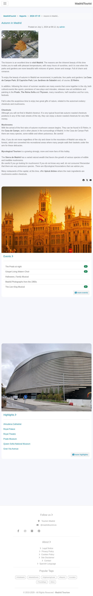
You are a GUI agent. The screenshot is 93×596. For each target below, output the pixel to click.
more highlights (80, 455)
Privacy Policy (48, 551)
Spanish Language (48, 564)
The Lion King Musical (15, 287)
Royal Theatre (9, 434)
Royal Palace (9, 429)
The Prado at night (13, 267)
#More (52, 582)
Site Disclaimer (47, 558)
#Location (72, 577)
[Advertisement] (46, 320)
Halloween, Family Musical (17, 277)
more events (81, 293)
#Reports (62, 577)
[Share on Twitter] (87, 180)
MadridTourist (83, 3)
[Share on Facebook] (84, 180)
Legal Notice (47, 548)
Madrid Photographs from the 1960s (21, 282)
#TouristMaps (42, 582)
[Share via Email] (91, 180)
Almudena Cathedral (12, 424)
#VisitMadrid (21, 577)
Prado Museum (10, 439)
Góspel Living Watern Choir (17, 272)
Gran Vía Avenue (10, 449)
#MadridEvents (34, 577)
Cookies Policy (47, 554)
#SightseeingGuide (49, 577)
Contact (47, 561)
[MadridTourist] (9, 16)
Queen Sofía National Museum (16, 444)
